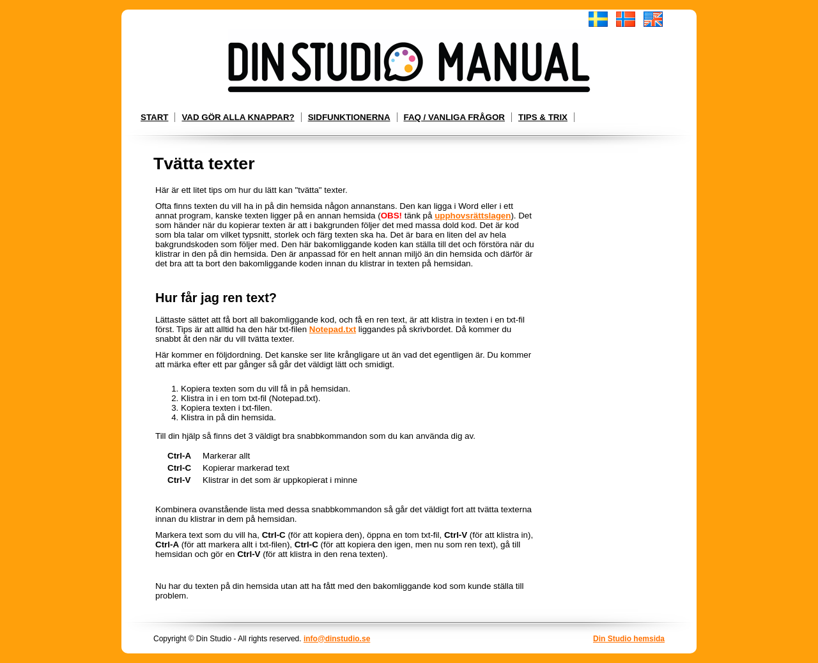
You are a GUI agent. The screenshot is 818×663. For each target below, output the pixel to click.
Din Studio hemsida (629, 638)
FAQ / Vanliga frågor (454, 117)
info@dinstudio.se (337, 638)
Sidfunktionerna (349, 117)
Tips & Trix (542, 117)
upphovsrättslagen (473, 215)
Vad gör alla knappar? (237, 117)
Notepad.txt (332, 329)
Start (154, 117)
